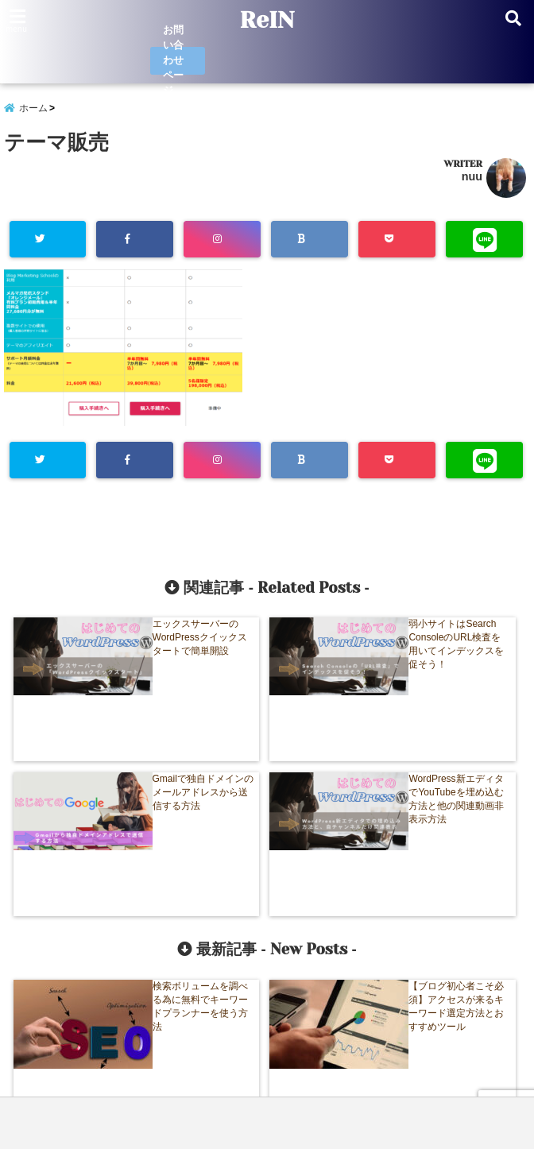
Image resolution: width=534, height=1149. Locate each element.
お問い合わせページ (174, 61)
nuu (472, 178)
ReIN (266, 20)
